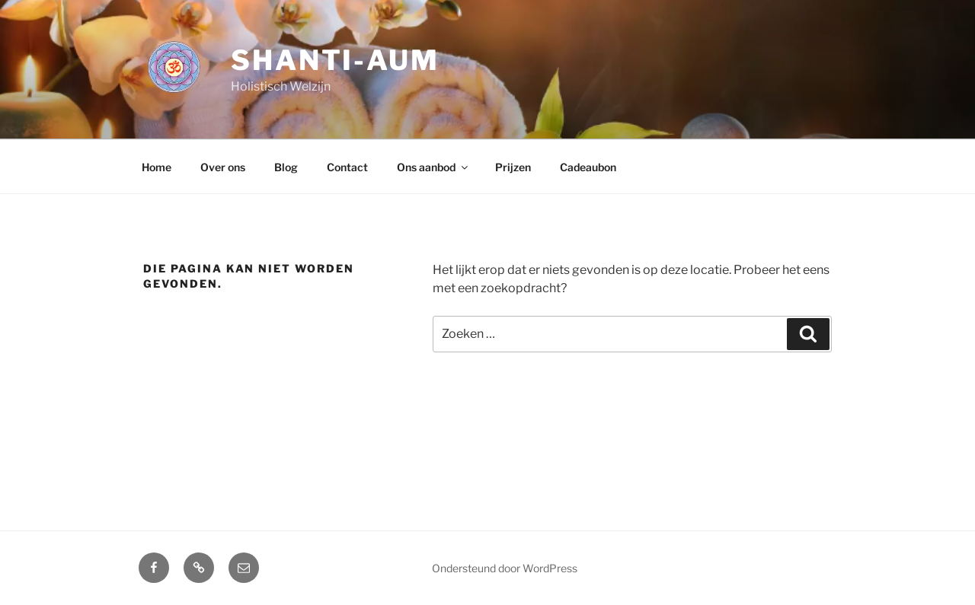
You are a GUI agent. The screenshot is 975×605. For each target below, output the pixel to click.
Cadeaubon (588, 167)
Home (156, 167)
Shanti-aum (335, 60)
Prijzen (513, 167)
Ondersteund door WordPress (504, 568)
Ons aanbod (433, 167)
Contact (347, 167)
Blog (286, 167)
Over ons (222, 167)
